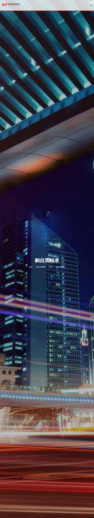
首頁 (31, 267)
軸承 (51, 267)
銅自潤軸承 (60, 267)
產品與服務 (40, 267)
